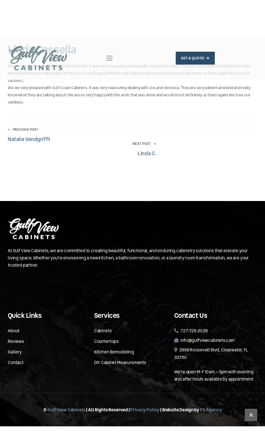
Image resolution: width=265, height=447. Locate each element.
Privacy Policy (144, 409)
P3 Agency (211, 409)
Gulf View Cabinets (66, 409)
